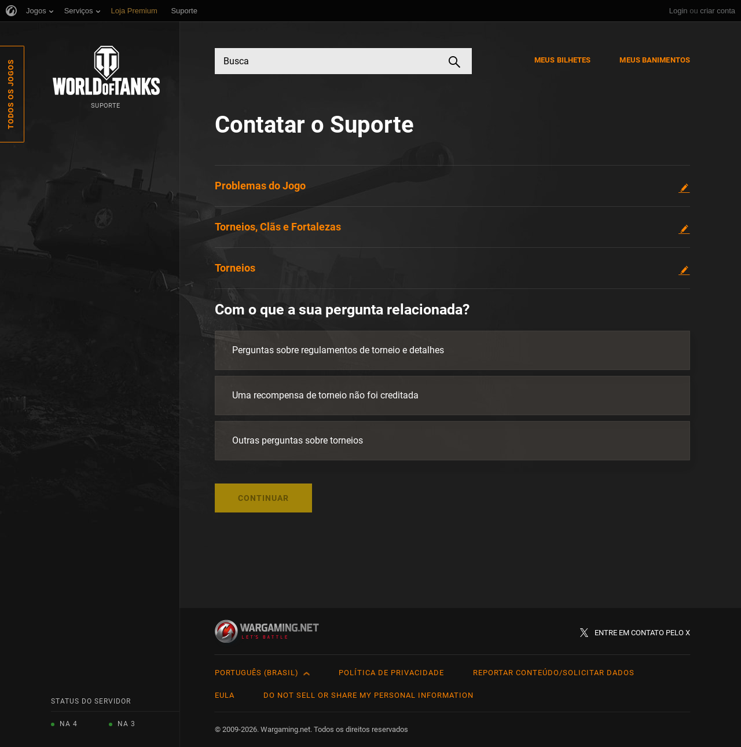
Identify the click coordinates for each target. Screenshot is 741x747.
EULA (224, 695)
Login (678, 10)
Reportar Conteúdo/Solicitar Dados (553, 672)
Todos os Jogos (10, 94)
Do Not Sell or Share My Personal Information (368, 695)
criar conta (717, 10)
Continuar (263, 498)
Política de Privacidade (391, 672)
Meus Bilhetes (562, 60)
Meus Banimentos (654, 60)
